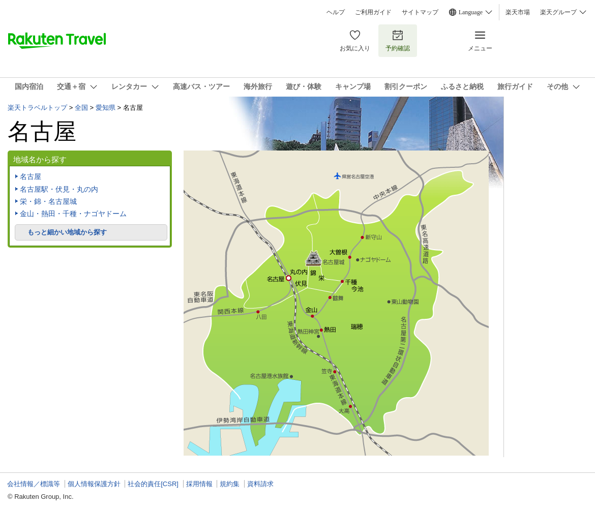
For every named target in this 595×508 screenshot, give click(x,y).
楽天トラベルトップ (37, 107)
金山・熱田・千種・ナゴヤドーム (73, 214)
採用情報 (199, 484)
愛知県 (105, 107)
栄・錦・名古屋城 (48, 201)
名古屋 (30, 176)
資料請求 (260, 484)
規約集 (230, 484)
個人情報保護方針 (94, 484)
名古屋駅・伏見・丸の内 (59, 189)
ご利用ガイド (373, 12)
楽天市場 (517, 12)
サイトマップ (420, 12)
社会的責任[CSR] (153, 484)
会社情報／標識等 (33, 484)
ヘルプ (335, 12)
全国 (81, 107)
